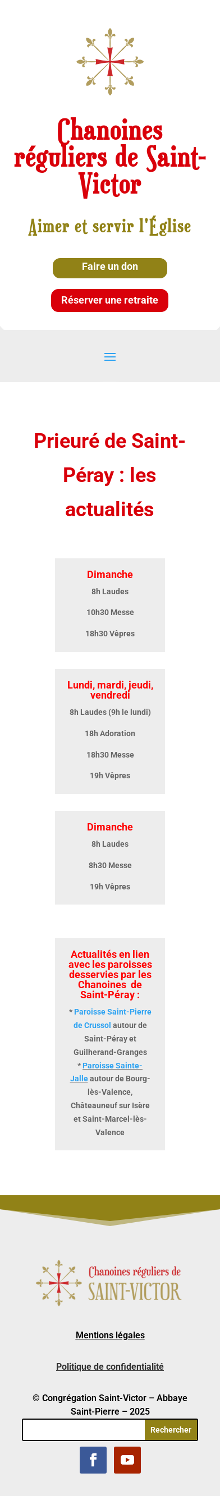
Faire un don (110, 266)
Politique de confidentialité (110, 1366)
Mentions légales (110, 1335)
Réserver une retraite (109, 300)
